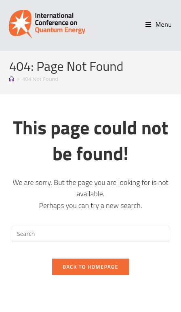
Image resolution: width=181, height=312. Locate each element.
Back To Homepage (90, 267)
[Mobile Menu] (158, 24)
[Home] (11, 79)
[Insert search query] (90, 234)
